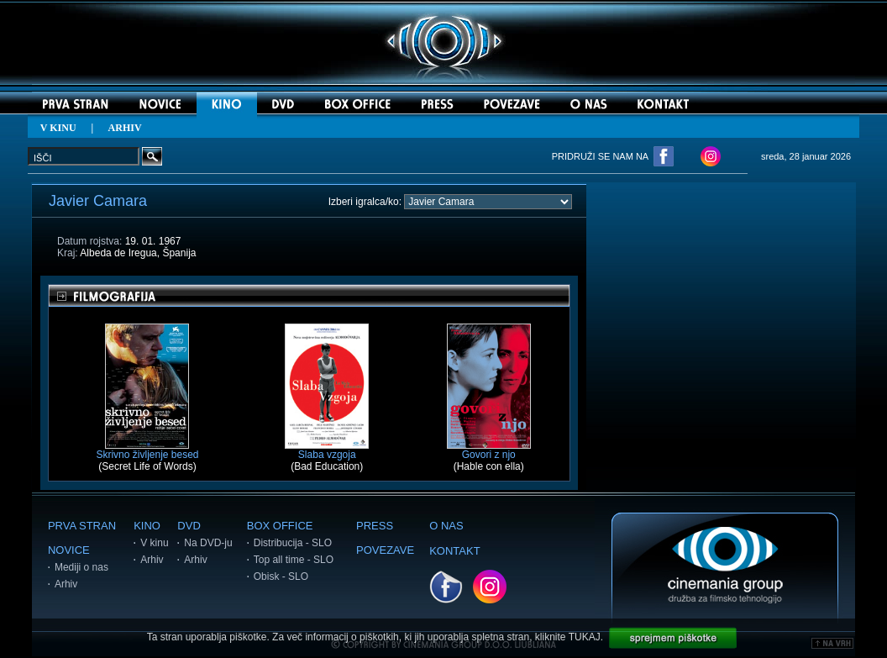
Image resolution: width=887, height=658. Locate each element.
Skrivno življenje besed (147, 450)
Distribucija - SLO (293, 543)
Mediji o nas (81, 567)
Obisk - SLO (281, 576)
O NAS (446, 525)
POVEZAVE (385, 550)
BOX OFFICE (280, 525)
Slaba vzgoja (327, 450)
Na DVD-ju (208, 543)
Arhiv (66, 584)
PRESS (374, 525)
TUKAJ (585, 637)
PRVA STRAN (82, 525)
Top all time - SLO (293, 560)
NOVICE (69, 550)
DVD (188, 525)
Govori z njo (489, 450)
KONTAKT (454, 551)
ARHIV (125, 128)
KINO (147, 525)
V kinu (154, 543)
